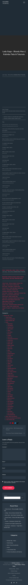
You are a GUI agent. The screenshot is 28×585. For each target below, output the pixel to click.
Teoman (9, 391)
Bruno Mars (10, 411)
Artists (17, 270)
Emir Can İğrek (11, 413)
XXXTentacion (10, 406)
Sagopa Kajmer (11, 375)
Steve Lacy (10, 337)
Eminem (9, 333)
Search (5, 495)
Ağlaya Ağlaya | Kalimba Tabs (8, 301)
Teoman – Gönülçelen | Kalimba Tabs (10, 289)
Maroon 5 (10, 399)
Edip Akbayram (11, 383)
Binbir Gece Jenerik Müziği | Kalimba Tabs (11, 299)
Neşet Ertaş (10, 408)
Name (3, 461)
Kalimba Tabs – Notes (10, 270)
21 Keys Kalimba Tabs (10, 318)
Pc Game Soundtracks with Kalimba (13, 418)
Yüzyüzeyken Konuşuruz (13, 338)
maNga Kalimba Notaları (13, 376)
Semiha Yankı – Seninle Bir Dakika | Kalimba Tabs (12, 304)
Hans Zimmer (10, 389)
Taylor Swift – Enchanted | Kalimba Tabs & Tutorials (13, 298)
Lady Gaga (22, 270)
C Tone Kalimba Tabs (10, 419)
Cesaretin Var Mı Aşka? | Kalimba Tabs (10, 291)
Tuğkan (9, 363)
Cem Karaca (10, 358)
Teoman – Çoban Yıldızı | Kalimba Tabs (10, 306)
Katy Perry (10, 360)
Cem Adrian (10, 332)
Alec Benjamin (11, 401)
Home (3, 270)
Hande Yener (10, 342)
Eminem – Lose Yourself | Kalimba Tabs (10, 294)
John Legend (10, 328)
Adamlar (9, 366)
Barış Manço (10, 378)
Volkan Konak (10, 370)
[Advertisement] (14, 21)
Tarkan (9, 330)
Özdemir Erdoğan (11, 381)
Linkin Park (10, 404)
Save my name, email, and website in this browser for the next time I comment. (14, 482)
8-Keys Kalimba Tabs (10, 320)
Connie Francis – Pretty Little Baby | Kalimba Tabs (12, 288)
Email (3, 468)
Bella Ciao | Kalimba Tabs (7, 303)
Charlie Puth (10, 340)
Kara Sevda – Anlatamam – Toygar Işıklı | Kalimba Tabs (14, 293)
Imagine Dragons (11, 353)
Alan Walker (10, 396)
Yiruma (9, 393)
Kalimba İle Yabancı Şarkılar (14, 276)
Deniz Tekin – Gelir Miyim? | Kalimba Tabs (11, 286)
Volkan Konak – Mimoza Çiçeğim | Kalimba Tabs (12, 283)
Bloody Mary (5, 276)
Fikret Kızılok (10, 355)
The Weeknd (10, 325)
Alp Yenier (10, 351)
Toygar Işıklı (10, 373)
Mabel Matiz (10, 323)
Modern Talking (11, 345)
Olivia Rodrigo (10, 403)
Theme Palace (18, 564)
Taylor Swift (10, 386)
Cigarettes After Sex (12, 368)
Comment (4, 447)
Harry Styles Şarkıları (12, 371)
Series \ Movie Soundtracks (11, 416)
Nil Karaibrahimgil (11, 414)
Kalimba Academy (16, 562)
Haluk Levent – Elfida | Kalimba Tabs (10, 296)
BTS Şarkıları (10, 388)
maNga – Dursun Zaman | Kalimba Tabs (10, 284)
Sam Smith (10, 346)
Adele (9, 350)
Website (4, 474)
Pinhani (9, 409)
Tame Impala (10, 365)
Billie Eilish (10, 380)
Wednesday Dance (19, 278)
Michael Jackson (11, 398)
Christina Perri (10, 327)
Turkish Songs (9, 317)
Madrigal (9, 356)
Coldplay (9, 335)
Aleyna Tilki (10, 343)
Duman (9, 384)
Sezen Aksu (10, 348)
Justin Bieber (10, 394)
